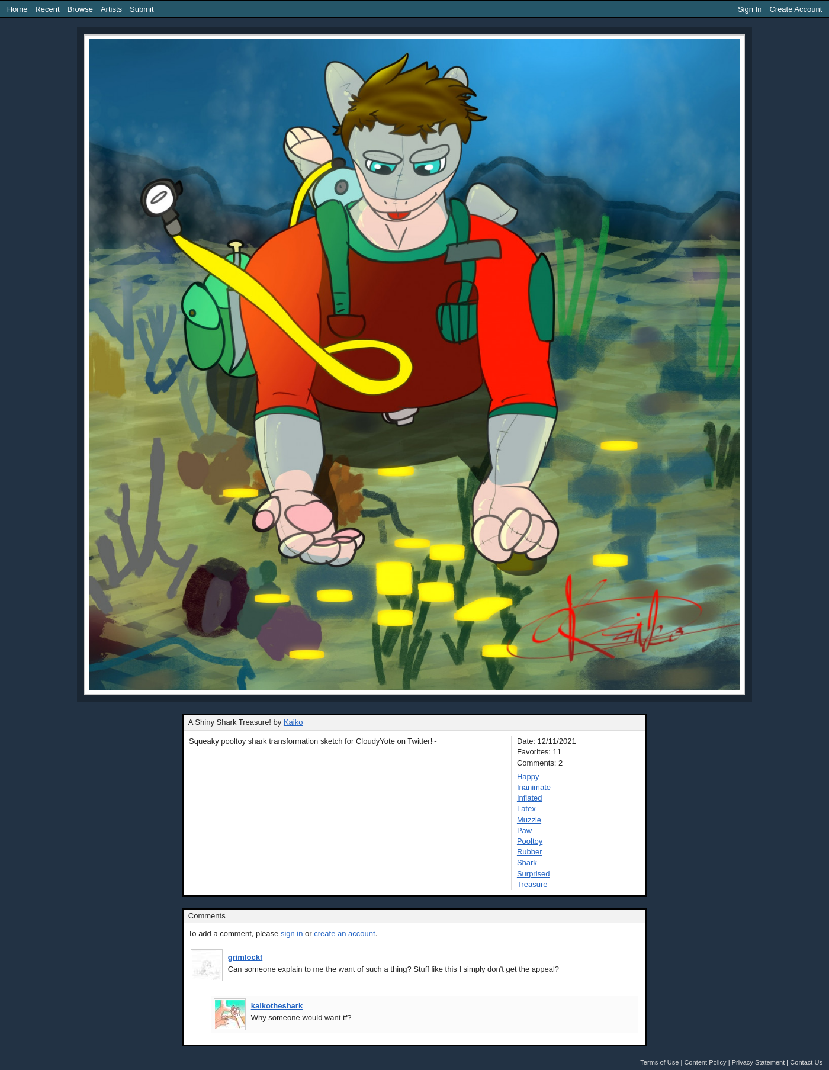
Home (17, 9)
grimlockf (245, 957)
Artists (111, 9)
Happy (528, 776)
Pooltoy (529, 841)
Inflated (529, 797)
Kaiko (293, 722)
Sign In (749, 9)
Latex (526, 808)
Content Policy (705, 1062)
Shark (527, 862)
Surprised (533, 873)
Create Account (795, 9)
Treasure (532, 884)
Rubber (529, 851)
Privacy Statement (758, 1062)
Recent (47, 9)
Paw (524, 830)
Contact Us (806, 1062)
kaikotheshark (277, 1005)
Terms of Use (659, 1062)
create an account (344, 933)
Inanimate (534, 787)
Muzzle (529, 819)
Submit (141, 9)
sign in (292, 933)
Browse (80, 9)
